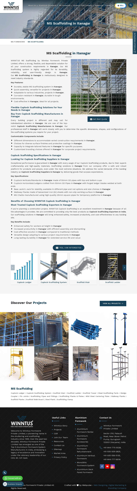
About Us (33, 5)
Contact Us (109, 5)
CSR (83, 5)
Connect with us (12, 478)
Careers (89, 5)
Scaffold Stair (59, 393)
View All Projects (113, 304)
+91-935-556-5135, (111, 455)
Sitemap (58, 449)
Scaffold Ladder (74, 393)
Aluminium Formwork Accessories (82, 439)
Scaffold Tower (89, 393)
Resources (99, 5)
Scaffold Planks (17, 399)
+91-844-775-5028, (112, 447)
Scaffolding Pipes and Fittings (44, 396)
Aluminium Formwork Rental (85, 430)
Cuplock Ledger (18, 393)
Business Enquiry (12, 484)
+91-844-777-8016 (111, 459)
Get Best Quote (98, 119)
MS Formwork (66, 5)
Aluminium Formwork (48, 5)
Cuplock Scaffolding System (39, 393)
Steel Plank (50, 399)
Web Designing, (101, 485)
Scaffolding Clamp (65, 399)
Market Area (59, 453)
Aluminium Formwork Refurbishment (84, 449)
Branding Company (117, 488)
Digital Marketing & (117, 485)
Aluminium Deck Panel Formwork (85, 471)
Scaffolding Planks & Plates (71, 396)
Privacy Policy (60, 457)
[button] (124, 267)
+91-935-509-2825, (112, 451)
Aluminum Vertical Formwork (86, 457)
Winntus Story (60, 425)
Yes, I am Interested (68, 247)
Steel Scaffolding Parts (108, 393)
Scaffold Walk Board (35, 399)
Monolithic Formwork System (85, 464)
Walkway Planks (118, 396)
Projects (76, 5)
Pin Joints (24, 396)
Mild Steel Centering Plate (97, 396)
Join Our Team (61, 437)
